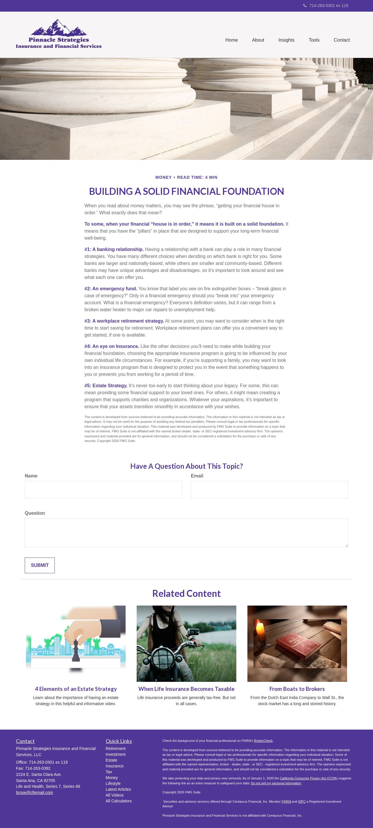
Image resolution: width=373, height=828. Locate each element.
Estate (111, 760)
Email (197, 475)
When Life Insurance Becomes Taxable (186, 689)
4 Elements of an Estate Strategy (76, 689)
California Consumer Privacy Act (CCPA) (309, 778)
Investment (116, 754)
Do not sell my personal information (276, 783)
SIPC (302, 801)
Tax (109, 771)
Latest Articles (118, 789)
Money (112, 777)
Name (31, 475)
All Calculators (119, 801)
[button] (257, 34)
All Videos (115, 795)
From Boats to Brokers (297, 689)
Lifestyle (113, 783)
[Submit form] (40, 566)
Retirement (116, 748)
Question (35, 513)
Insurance (115, 766)
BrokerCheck (263, 740)
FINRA (286, 801)
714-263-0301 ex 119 (325, 5)
